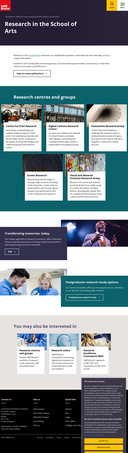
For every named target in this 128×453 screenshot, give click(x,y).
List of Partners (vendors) (94, 440)
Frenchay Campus (41, 413)
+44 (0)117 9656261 (19, 426)
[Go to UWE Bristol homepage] (7, 17)
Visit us (36, 425)
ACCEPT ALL (104, 446)
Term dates (70, 421)
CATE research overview (46, 17)
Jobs (67, 413)
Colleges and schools (74, 425)
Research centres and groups (27, 17)
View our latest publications (30, 73)
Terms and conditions (79, 437)
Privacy (58, 437)
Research (12, 17)
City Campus (38, 409)
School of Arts (34, 55)
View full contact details (10, 429)
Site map (40, 437)
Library (68, 409)
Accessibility (50, 437)
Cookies (66, 437)
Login (67, 417)
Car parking (38, 421)
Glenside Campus (41, 417)
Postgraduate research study (82, 297)
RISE (10, 251)
